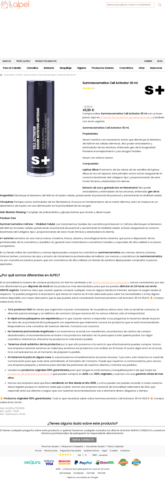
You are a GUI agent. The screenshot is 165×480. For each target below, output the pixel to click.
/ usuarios (82, 455)
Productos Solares (103, 68)
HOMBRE (148, 61)
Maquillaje (66, 68)
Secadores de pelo (95, 446)
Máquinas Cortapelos (72, 446)
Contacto (125, 450)
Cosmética (126, 68)
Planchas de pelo (50, 446)
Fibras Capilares (115, 446)
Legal (104, 450)
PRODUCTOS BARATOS (46, 61)
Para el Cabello (12, 68)
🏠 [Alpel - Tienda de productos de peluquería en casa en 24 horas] (1, 74)
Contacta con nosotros (84, 326)
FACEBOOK (78, 473)
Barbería (49, 68)
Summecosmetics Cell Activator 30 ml (57, 74)
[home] (14, 5)
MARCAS (7, 61)
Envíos (38, 450)
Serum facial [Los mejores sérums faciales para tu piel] (30, 74)
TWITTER (101, 473)
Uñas (142, 68)
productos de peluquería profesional (30, 374)
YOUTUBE (90, 473)
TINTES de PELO (23, 61)
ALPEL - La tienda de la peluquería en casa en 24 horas (82, 469)
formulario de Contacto (83, 361)
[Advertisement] (82, 33)
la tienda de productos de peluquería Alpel (126, 117)
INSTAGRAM (65, 473)
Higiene (81, 68)
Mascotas (156, 68)
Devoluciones (51, 450)
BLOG (159, 61)
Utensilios (32, 68)
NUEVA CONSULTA (83, 439)
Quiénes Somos (91, 450)
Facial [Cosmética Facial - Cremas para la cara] (19, 74)
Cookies (114, 450)
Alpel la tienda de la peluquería (111, 282)
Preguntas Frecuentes (70, 450)
